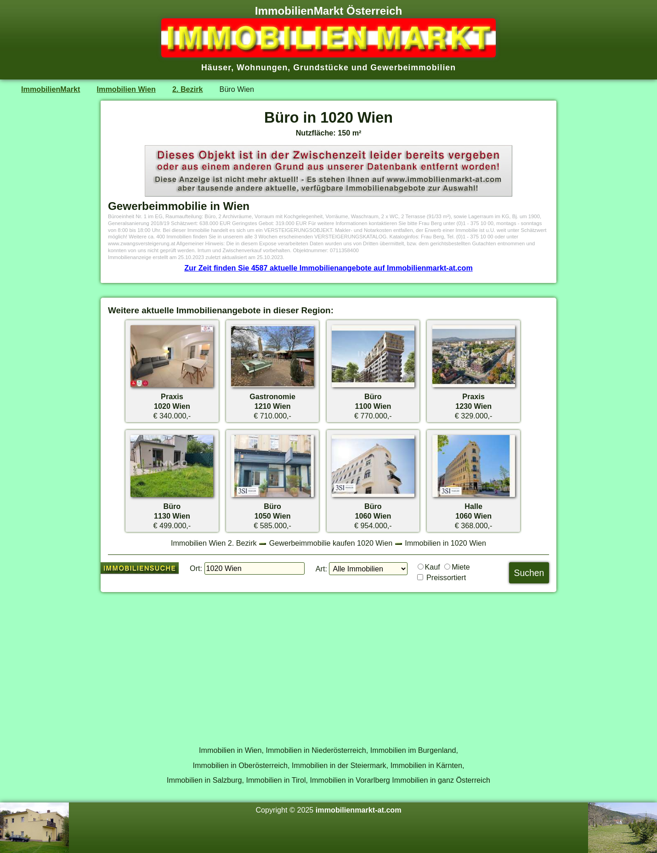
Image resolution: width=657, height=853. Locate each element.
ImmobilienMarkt (50, 89)
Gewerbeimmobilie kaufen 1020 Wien (331, 543)
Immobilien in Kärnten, (427, 765)
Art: (321, 569)
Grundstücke (321, 67)
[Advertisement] (328, 663)
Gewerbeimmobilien (413, 67)
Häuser (216, 67)
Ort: (196, 568)
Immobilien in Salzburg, (205, 780)
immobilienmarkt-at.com (359, 810)
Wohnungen (262, 67)
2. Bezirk (187, 89)
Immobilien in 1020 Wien (445, 543)
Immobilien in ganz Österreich (441, 780)
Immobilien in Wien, (231, 750)
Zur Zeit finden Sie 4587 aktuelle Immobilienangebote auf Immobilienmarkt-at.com (328, 268)
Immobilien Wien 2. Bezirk (214, 543)
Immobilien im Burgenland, (414, 750)
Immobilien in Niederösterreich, (317, 750)
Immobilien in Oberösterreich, (241, 765)
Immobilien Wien (126, 89)
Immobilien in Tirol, (277, 780)
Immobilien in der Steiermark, (340, 765)
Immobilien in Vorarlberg (350, 780)
